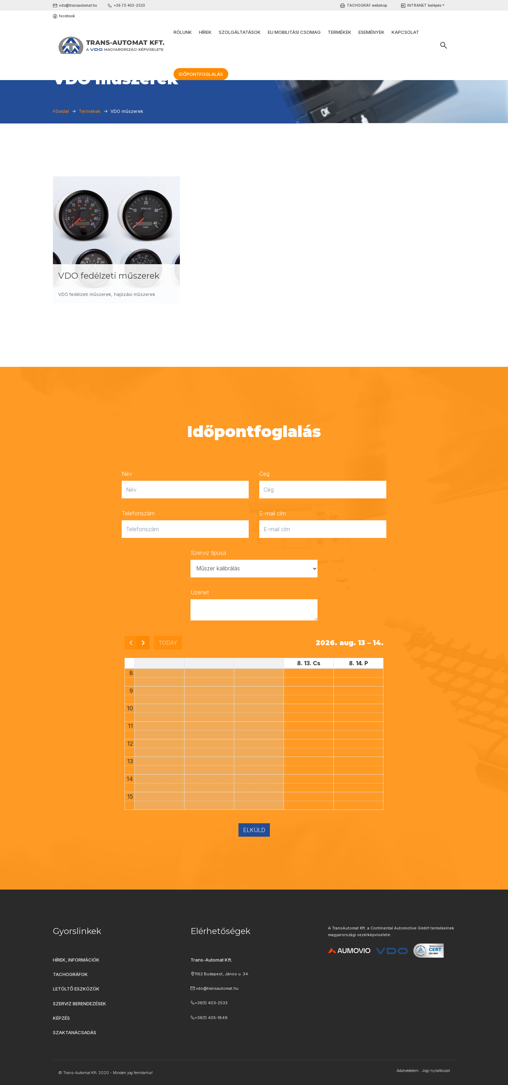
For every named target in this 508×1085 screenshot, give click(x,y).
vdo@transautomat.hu (78, 5)
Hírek (205, 32)
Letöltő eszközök (76, 989)
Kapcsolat (405, 32)
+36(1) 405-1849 (211, 1017)
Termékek (339, 32)
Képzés (61, 1018)
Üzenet (199, 592)
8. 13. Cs (308, 663)
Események (371, 32)
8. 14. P (358, 663)
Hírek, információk (76, 960)
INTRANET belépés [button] (424, 5)
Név (127, 473)
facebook (67, 16)
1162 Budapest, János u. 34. (222, 973)
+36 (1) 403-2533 (129, 5)
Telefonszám (138, 513)
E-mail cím (272, 513)
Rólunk (183, 32)
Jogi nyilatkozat (436, 1070)
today (167, 642)
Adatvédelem (408, 1070)
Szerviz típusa (208, 552)
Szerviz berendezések (79, 1003)
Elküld (254, 830)
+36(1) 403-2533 (211, 1002)
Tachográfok (70, 974)
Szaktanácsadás (74, 1032)
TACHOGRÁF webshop (367, 5)
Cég (264, 473)
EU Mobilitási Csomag (294, 32)
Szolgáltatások (240, 32)
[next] (143, 642)
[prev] (131, 642)
